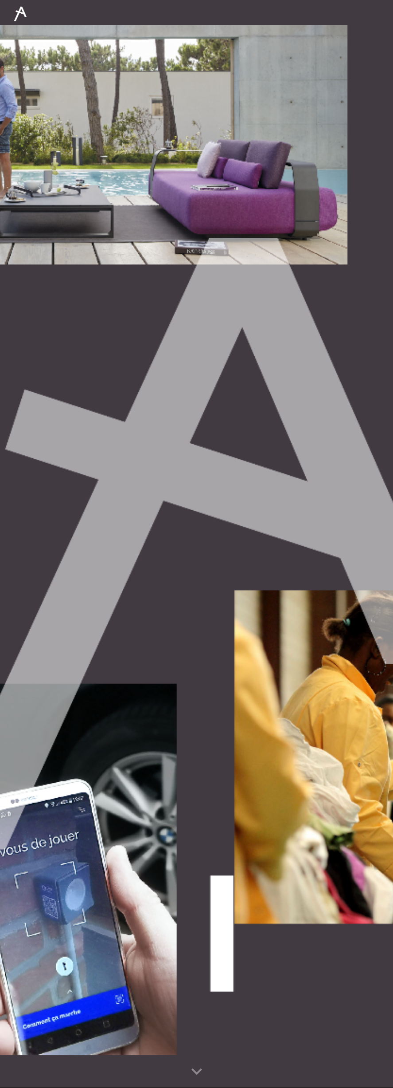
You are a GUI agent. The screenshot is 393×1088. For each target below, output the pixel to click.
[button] (196, 1072)
